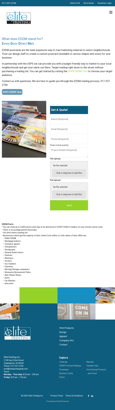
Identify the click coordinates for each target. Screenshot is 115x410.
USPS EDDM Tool (78, 71)
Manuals (90, 362)
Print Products (66, 328)
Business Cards (66, 373)
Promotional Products (96, 369)
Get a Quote (88, 3)
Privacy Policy (56, 395)
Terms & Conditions (74, 395)
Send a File (75, 3)
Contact (63, 344)
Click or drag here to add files (69, 173)
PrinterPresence (62, 401)
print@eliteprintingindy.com (16, 369)
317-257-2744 (9, 3)
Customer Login (104, 3)
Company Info (66, 340)
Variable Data (92, 365)
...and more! (91, 373)
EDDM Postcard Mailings (70, 365)
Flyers (62, 377)
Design (62, 332)
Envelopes (64, 369)
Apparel (63, 336)
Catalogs (63, 362)
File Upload (55, 159)
